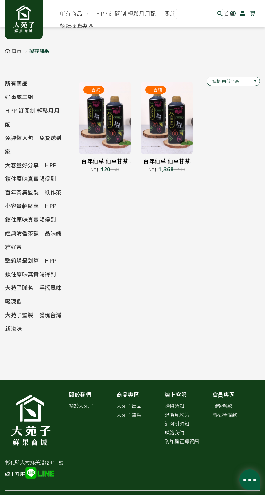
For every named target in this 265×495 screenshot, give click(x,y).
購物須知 (174, 406)
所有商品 (71, 13)
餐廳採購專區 (77, 26)
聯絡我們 (174, 432)
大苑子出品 (128, 406)
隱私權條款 (224, 415)
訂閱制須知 (177, 423)
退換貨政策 (177, 415)
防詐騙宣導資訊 (182, 441)
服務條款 (222, 406)
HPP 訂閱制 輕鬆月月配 (126, 13)
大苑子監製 (128, 415)
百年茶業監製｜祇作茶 (33, 192)
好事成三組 (19, 97)
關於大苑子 (81, 406)
